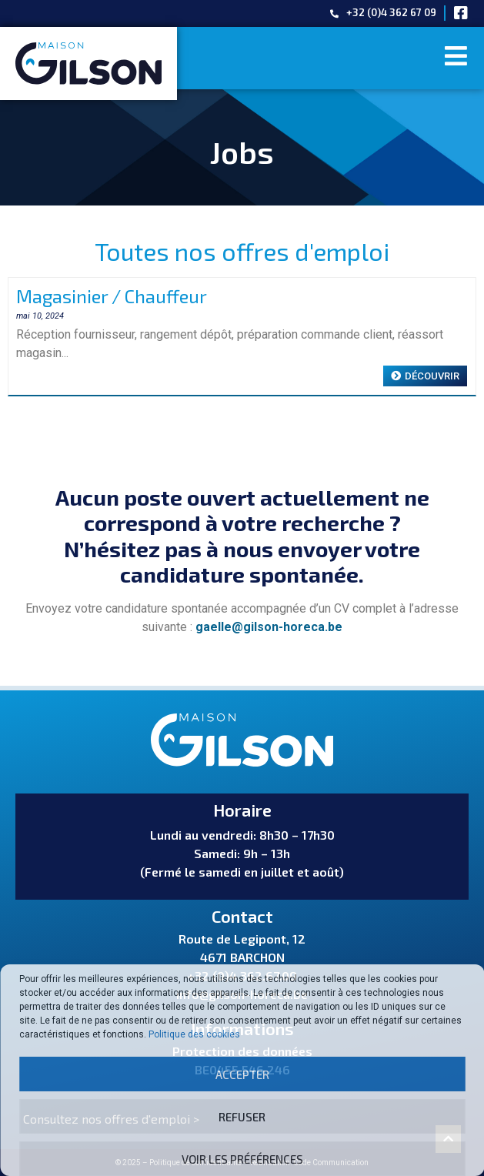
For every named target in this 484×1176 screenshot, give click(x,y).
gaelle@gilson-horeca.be (268, 627)
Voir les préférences (242, 1159)
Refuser (242, 1117)
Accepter (242, 1074)
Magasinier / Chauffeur (111, 296)
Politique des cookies (194, 1034)
